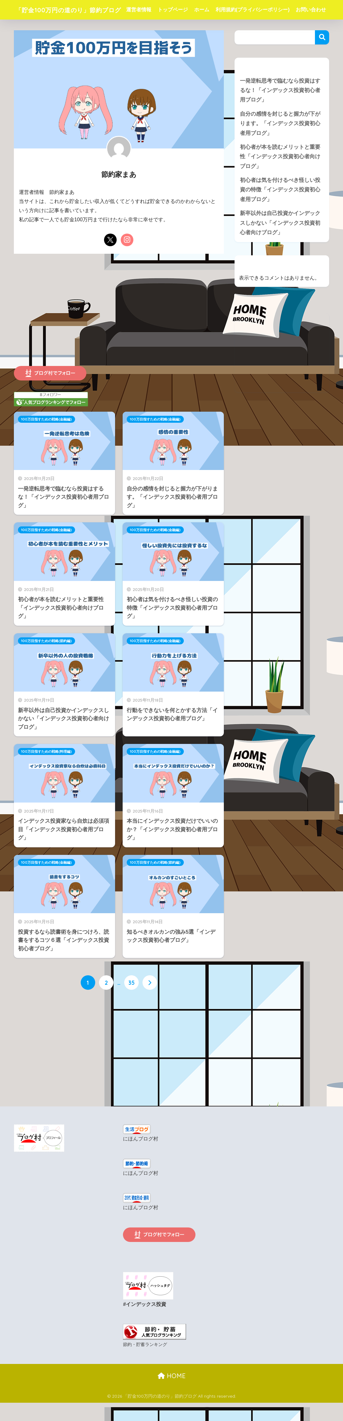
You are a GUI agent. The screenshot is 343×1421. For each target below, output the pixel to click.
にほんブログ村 (140, 1158)
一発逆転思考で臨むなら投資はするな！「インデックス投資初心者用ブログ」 (280, 110)
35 (131, 1002)
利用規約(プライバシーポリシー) (266, 9)
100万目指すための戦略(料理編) (46, 771)
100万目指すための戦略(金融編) (46, 439)
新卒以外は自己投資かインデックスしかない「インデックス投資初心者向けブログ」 (280, 243)
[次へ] (149, 1002)
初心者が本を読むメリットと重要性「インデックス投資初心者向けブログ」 (280, 176)
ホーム (215, 9)
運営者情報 (152, 9)
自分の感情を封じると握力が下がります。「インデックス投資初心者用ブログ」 (280, 143)
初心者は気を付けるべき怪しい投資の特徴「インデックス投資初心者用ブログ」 (280, 210)
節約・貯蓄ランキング (145, 1363)
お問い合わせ (155, 29)
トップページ (186, 9)
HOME (172, 1394)
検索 (322, 57)
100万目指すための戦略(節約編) (46, 660)
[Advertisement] (119, 336)
